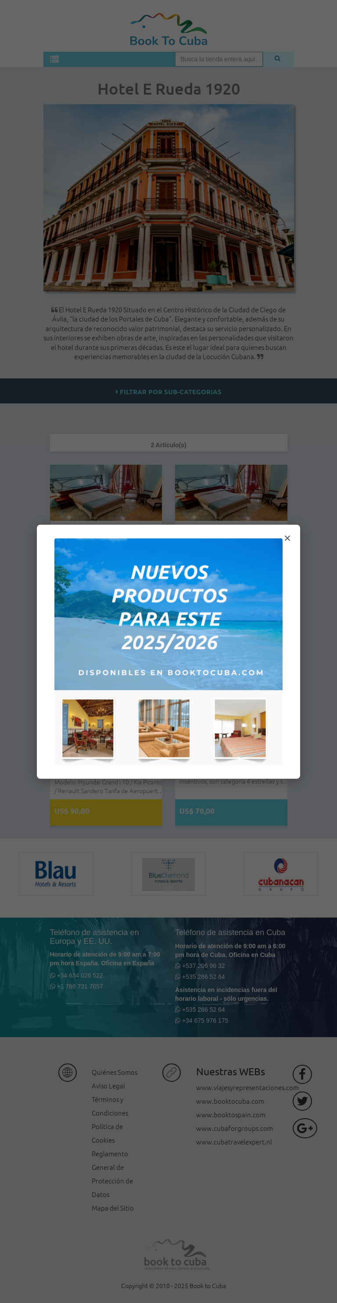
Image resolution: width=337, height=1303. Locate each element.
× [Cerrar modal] (287, 538)
